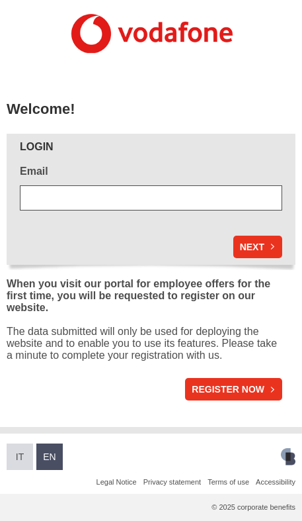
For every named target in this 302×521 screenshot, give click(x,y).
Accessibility (275, 482)
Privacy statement (172, 482)
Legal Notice (116, 482)
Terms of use (228, 482)
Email (34, 171)
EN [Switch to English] (49, 456)
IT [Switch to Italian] (20, 456)
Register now (228, 389)
